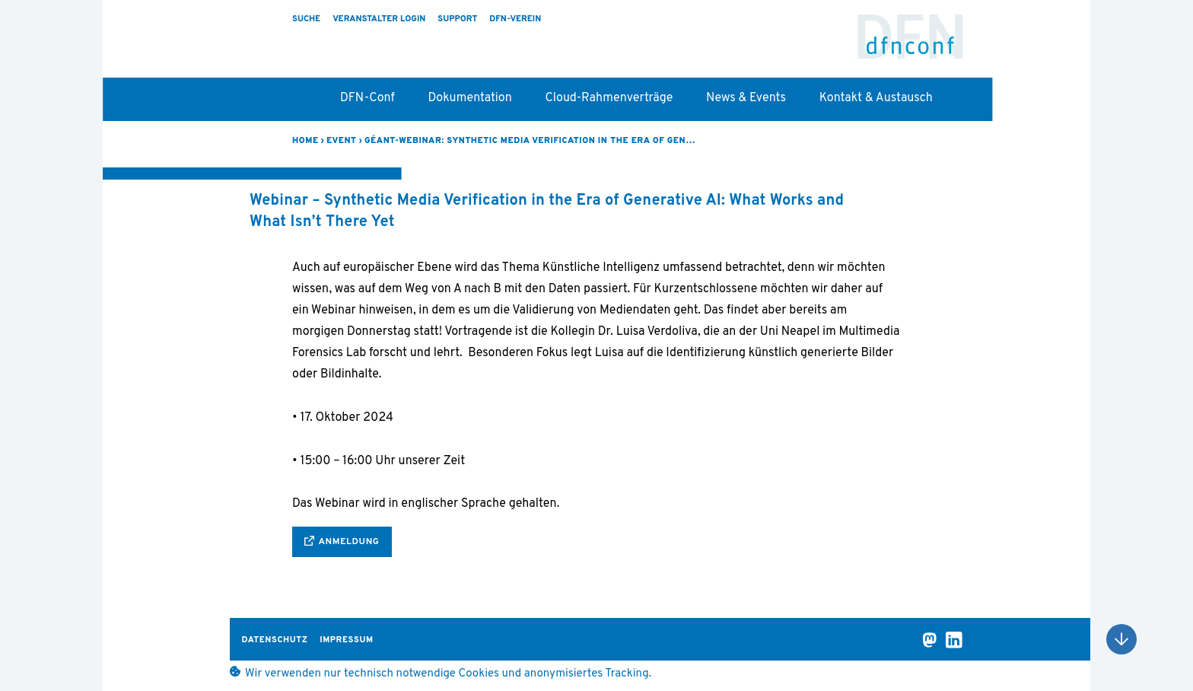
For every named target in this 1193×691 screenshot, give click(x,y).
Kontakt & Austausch (876, 98)
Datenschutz (275, 640)
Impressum (346, 640)
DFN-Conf (910, 43)
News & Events (746, 98)
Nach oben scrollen (1121, 639)
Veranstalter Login (378, 19)
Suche (306, 19)
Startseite (299, 103)
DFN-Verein (515, 19)
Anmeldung (348, 542)
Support (457, 19)
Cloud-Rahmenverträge (609, 98)
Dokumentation (470, 98)
